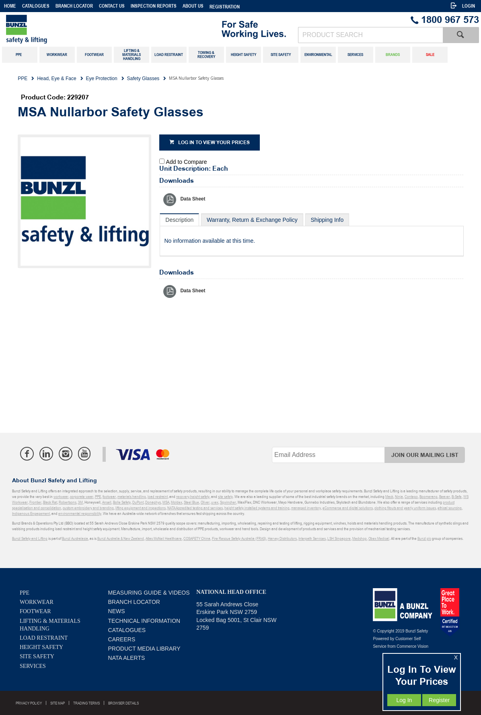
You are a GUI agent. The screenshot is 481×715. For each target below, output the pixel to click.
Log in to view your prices (214, 143)
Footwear (35, 611)
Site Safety (37, 656)
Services (33, 666)
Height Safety (41, 647)
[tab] (179, 219)
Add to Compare (186, 162)
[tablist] (311, 235)
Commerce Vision (412, 646)
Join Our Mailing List (424, 455)
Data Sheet (192, 199)
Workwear (36, 602)
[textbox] (370, 35)
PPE (24, 593)
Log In (404, 700)
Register (439, 700)
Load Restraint (44, 638)
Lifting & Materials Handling (50, 625)
